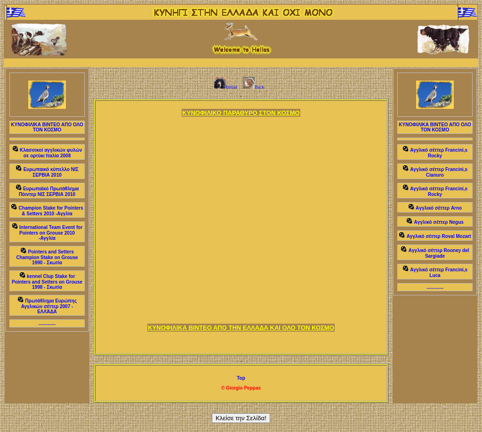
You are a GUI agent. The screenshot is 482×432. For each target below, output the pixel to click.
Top (241, 378)
